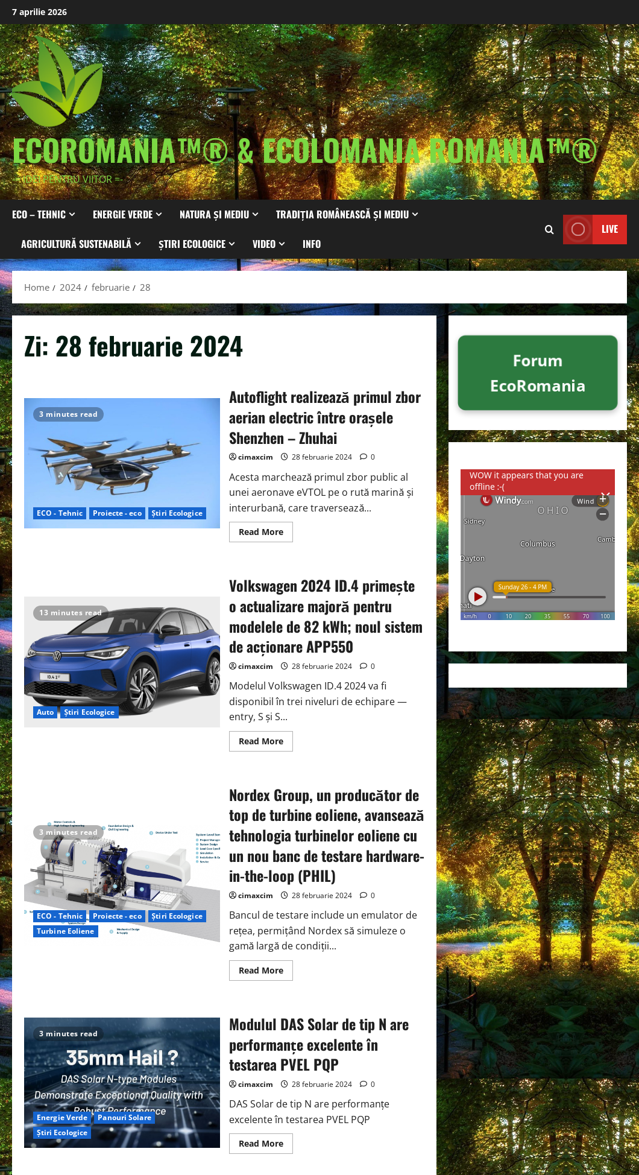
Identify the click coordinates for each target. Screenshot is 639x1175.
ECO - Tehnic (60, 513)
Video (264, 243)
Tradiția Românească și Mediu (342, 214)
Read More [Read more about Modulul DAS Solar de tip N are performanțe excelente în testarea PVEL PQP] (266, 1145)
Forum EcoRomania (537, 372)
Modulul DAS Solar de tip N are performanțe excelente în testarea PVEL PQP (122, 1083)
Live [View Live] (590, 229)
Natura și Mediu (214, 214)
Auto (45, 712)
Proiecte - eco (117, 513)
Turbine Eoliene (66, 931)
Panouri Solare (124, 1117)
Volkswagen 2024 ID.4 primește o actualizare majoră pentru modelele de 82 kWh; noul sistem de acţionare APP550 (122, 662)
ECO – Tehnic (39, 214)
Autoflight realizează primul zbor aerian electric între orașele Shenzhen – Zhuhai (122, 463)
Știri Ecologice (192, 243)
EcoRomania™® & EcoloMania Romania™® (305, 149)
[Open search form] (549, 229)
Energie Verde (123, 214)
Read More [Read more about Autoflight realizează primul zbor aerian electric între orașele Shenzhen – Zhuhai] (266, 533)
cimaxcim (255, 457)
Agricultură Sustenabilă (76, 243)
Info (312, 243)
